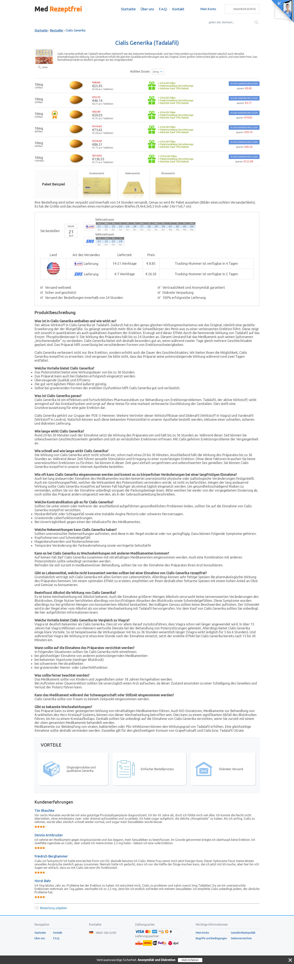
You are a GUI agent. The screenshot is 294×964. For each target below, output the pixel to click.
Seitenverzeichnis (241, 938)
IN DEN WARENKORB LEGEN (244, 83)
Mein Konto (208, 9)
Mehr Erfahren (190, 960)
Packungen (136, 22)
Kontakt (178, 9)
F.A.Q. (163, 9)
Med (58, 9)
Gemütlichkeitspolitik (243, 932)
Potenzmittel (62, 22)
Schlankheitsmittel (162, 22)
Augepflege (115, 22)
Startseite (128, 9)
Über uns (147, 9)
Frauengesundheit (89, 22)
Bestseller (41, 22)
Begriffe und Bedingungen (211, 938)
